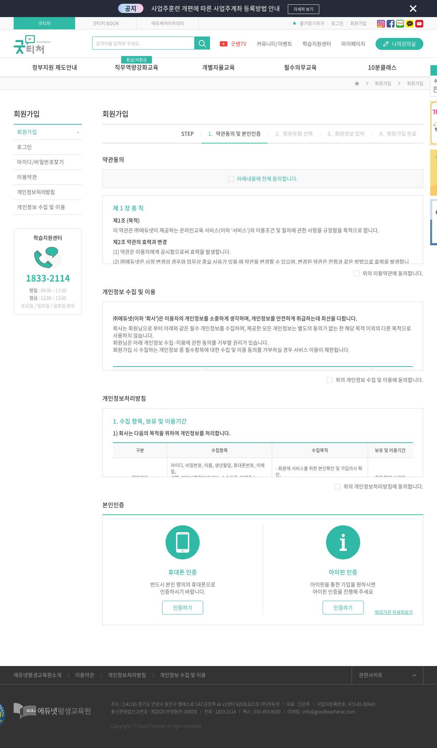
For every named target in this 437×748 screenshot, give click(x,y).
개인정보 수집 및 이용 (41, 207)
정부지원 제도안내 (54, 67)
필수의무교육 (300, 67)
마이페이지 (353, 43)
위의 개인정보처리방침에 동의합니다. (379, 486)
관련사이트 (371, 675)
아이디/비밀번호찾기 (40, 162)
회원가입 (358, 23)
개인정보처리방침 (36, 192)
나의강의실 (399, 43)
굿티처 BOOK (106, 23)
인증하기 (182, 607)
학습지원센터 (316, 43)
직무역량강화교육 (136, 64)
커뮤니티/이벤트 (274, 43)
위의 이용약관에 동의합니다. (388, 273)
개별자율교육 (218, 67)
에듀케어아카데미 (167, 23)
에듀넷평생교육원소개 (37, 675)
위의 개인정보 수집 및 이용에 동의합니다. (375, 380)
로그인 (337, 23)
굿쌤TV (233, 43)
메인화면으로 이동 (357, 84)
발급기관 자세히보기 (394, 612)
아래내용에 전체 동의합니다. (263, 178)
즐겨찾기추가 (308, 23)
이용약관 (27, 177)
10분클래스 (382, 67)
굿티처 (44, 23)
